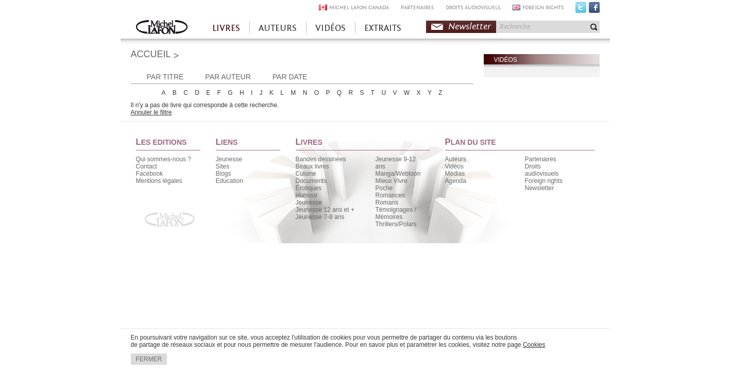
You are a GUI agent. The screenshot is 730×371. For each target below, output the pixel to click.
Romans (387, 202)
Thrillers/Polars (396, 224)
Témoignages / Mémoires (396, 213)
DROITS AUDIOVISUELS (473, 7)
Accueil (162, 28)
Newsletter (469, 26)
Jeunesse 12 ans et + (325, 209)
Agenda (455, 180)
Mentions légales (159, 180)
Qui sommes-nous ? (163, 159)
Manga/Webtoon (398, 173)
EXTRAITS (382, 28)
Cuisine (306, 173)
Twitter (580, 10)
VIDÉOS (330, 28)
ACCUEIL (151, 54)
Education (229, 180)
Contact (146, 166)
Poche (384, 188)
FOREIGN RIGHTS (543, 7)
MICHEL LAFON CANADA (359, 7)
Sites (223, 166)
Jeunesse (229, 159)
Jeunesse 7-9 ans (320, 217)
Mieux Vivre (392, 180)
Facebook (594, 10)
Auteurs (455, 159)
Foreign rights (544, 180)
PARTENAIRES (417, 7)
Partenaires (540, 159)
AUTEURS (278, 28)
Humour (307, 195)
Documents (311, 180)
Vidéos (454, 166)
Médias (455, 173)
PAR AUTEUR (227, 77)
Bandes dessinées (321, 159)
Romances (390, 195)
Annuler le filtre (151, 112)
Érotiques (309, 188)
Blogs (223, 173)
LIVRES (226, 28)
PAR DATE (290, 77)
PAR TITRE (165, 77)
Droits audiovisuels (542, 170)
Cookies (534, 344)
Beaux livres (312, 166)
